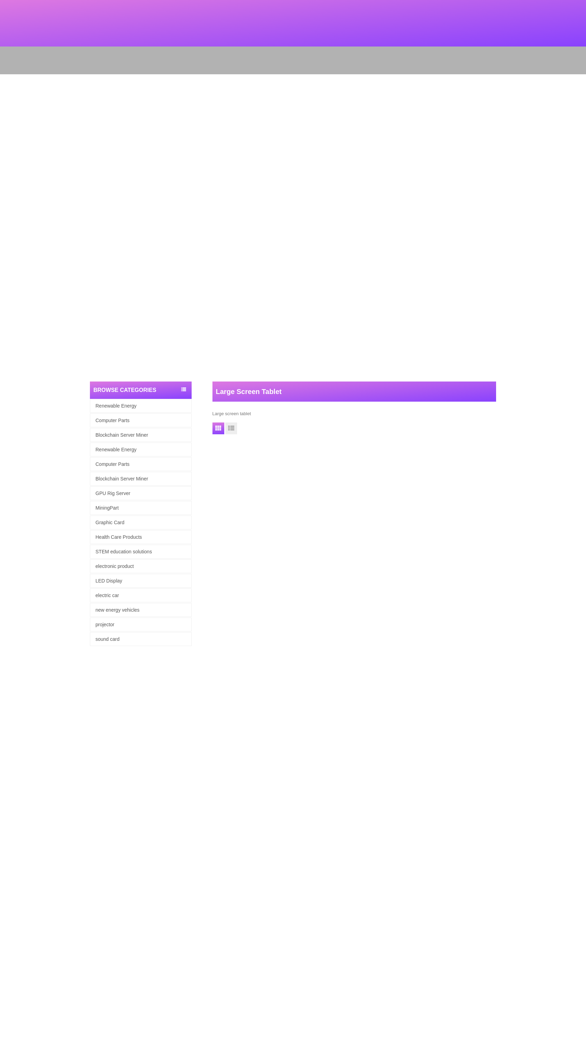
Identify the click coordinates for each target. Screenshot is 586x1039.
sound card (107, 639)
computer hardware (19, 924)
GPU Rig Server (112, 493)
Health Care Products (118, 537)
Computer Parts (112, 420)
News (5, 888)
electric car (107, 595)
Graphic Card (109, 522)
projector (104, 624)
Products (9, 879)
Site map (9, 897)
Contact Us (11, 906)
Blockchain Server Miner (121, 435)
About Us (9, 870)
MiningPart (107, 508)
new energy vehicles (117, 610)
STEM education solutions (123, 551)
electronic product (114, 566)
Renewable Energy (115, 406)
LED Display (108, 581)
